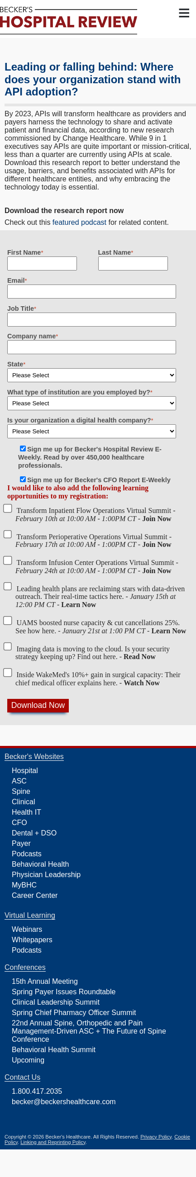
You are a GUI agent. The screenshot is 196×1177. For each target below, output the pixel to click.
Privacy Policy (156, 1136)
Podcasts (27, 854)
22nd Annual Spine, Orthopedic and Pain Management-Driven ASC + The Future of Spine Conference (89, 1031)
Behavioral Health (40, 864)
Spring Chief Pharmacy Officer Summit (74, 1012)
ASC (19, 781)
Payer (21, 843)
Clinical (23, 802)
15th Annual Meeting (45, 981)
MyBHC (24, 885)
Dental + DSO (34, 833)
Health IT (26, 812)
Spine (21, 791)
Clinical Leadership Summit (56, 1002)
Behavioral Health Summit (54, 1050)
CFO (19, 822)
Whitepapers (32, 940)
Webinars (27, 929)
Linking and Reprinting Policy (52, 1142)
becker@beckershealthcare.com (64, 1102)
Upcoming (28, 1060)
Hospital (25, 770)
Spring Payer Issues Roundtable (63, 992)
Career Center (34, 895)
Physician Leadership (46, 874)
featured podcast (79, 222)
